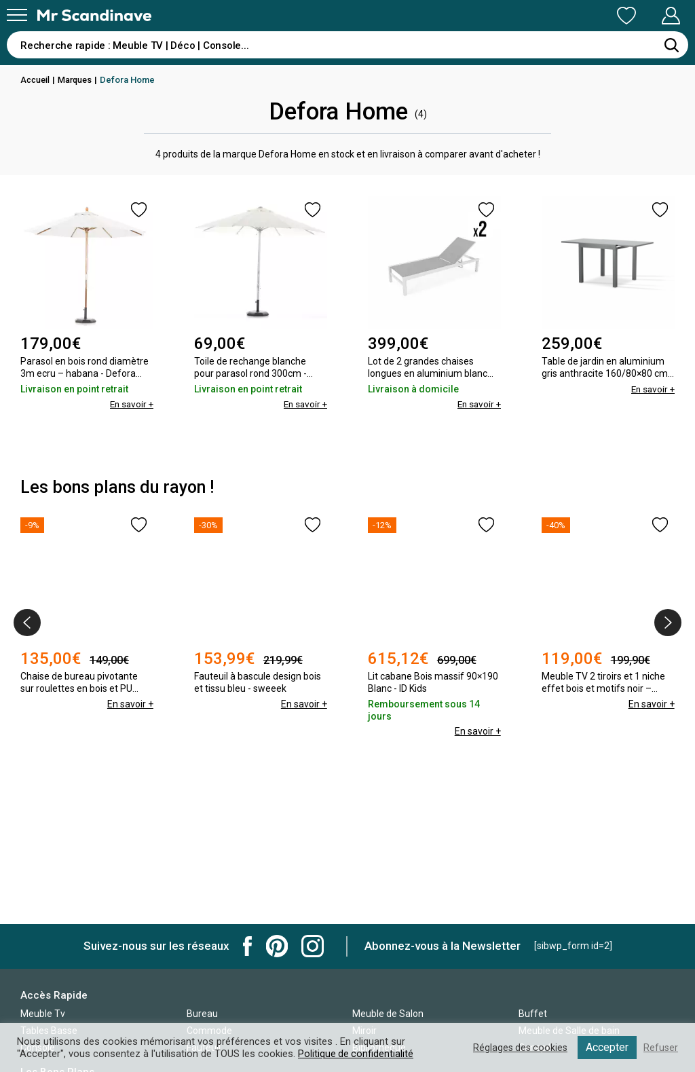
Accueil (36, 80)
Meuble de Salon (388, 1013)
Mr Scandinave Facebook (247, 946)
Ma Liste (555, 15)
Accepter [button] (606, 1047)
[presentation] (27, 622)
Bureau (202, 1013)
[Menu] (17, 14)
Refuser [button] (660, 1047)
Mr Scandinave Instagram (312, 946)
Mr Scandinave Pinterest (277, 946)
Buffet (533, 1013)
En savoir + (130, 404)
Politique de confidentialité (356, 1054)
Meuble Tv (42, 1013)
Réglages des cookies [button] (518, 1047)
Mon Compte (645, 15)
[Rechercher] (671, 44)
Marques (78, 80)
